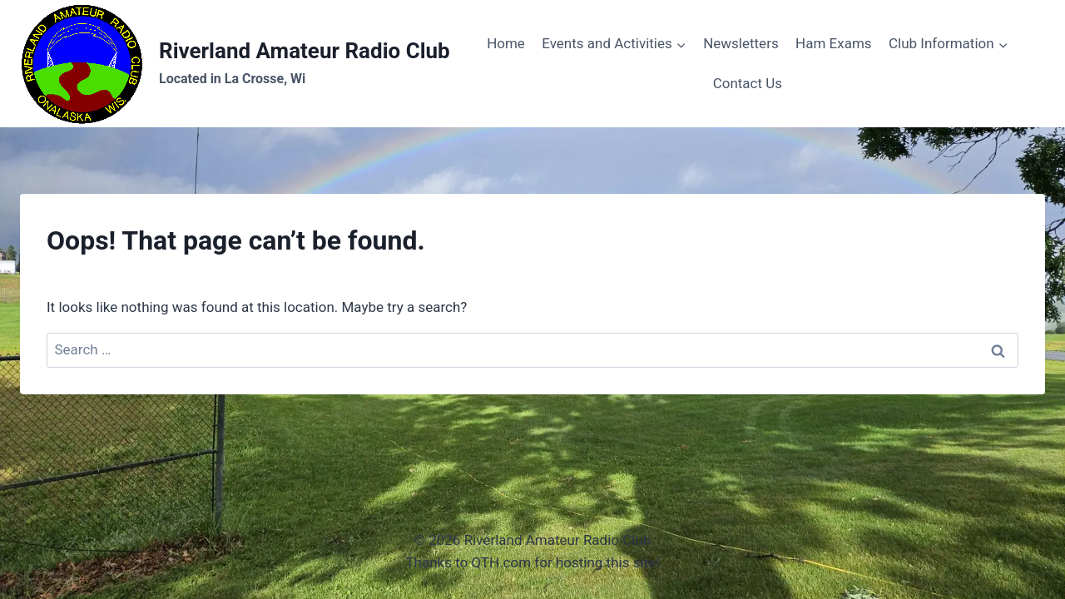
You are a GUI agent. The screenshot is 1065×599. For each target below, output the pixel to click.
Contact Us (747, 83)
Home (506, 43)
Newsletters (741, 43)
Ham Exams (833, 43)
